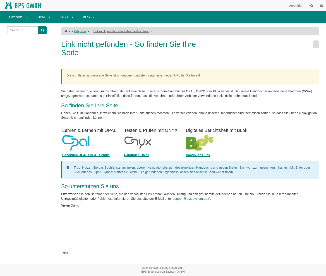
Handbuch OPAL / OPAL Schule (86, 155)
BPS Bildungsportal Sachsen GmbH (163, 271)
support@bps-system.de (190, 198)
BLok (86, 17)
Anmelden (296, 5)
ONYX (64, 17)
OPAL (41, 17)
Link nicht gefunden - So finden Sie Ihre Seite (121, 31)
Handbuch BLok (198, 155)
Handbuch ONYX (136, 155)
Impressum (177, 267)
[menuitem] (20, 17)
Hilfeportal (16, 17)
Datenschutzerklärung (155, 267)
